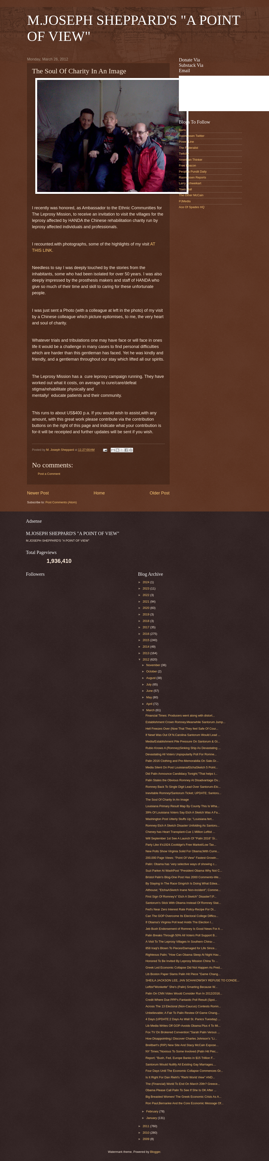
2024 (146, 582)
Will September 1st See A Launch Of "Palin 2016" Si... (181, 838)
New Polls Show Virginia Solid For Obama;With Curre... (182, 851)
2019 (146, 614)
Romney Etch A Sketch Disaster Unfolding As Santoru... (182, 825)
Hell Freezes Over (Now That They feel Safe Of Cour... (181, 728)
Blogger (155, 1152)
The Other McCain (191, 195)
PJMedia (185, 201)
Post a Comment (49, 474)
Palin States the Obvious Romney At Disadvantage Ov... (182, 780)
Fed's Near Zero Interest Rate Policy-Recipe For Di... (180, 909)
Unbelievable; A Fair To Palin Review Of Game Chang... (182, 1013)
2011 (146, 1126)
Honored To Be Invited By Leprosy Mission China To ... (181, 961)
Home (99, 493)
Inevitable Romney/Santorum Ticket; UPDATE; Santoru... (183, 793)
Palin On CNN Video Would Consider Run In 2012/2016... (183, 993)
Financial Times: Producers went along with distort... (180, 715)
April (149, 704)
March (150, 710)
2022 (146, 595)
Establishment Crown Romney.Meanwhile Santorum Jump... (185, 722)
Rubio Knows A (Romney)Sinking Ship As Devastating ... (183, 748)
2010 (146, 1132)
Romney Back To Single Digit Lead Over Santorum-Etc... (183, 786)
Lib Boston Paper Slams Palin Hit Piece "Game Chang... (182, 974)
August (151, 678)
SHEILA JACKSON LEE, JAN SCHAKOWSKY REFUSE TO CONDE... (192, 980)
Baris (182, 130)
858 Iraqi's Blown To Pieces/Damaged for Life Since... (181, 948)
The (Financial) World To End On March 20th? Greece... (182, 1084)
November (153, 665)
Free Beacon (187, 165)
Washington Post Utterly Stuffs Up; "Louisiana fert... (179, 819)
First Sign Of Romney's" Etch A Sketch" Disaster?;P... (180, 896)
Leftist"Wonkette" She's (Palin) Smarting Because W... (181, 987)
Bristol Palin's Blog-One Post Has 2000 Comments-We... (183, 877)
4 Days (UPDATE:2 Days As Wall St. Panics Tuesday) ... (182, 1019)
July (149, 684)
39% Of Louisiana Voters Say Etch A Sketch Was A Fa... (182, 812)
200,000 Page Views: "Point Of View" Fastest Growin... (182, 857)
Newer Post (38, 493)
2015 (146, 640)
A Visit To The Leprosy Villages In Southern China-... (180, 941)
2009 (146, 1139)
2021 (146, 601)
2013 (146, 653)
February (152, 1111)
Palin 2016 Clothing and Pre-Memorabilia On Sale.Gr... (182, 761)
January (152, 1118)
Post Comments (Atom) (61, 502)
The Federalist (188, 147)
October (152, 671)
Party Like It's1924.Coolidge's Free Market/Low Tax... (180, 844)
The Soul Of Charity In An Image (167, 799)
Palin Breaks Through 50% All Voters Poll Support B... (181, 935)
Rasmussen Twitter (191, 136)
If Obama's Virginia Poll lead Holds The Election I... (179, 922)
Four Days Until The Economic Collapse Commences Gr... (184, 1070)
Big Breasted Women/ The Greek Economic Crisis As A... (183, 1096)
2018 (146, 621)
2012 (146, 659)
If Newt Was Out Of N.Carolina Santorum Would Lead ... (182, 735)
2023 (146, 588)
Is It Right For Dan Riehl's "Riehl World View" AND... (180, 1077)
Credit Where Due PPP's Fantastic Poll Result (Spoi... (181, 999)
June (150, 690)
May (149, 697)
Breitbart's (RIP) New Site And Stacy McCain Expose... (181, 1045)
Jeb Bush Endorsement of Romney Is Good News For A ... (184, 928)
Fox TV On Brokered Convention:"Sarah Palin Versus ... (182, 1032)
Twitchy (184, 153)
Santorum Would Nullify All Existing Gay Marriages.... (180, 1064)
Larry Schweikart (190, 183)
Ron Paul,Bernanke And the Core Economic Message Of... (184, 1103)
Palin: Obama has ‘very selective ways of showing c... (181, 864)
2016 (146, 634)
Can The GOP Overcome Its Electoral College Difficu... (181, 916)
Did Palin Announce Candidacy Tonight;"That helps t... (181, 773)
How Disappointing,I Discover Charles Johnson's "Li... (181, 1038)
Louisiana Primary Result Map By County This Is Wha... (182, 806)
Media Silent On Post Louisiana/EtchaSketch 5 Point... (181, 767)
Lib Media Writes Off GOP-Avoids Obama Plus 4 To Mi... (182, 1025)
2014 (146, 646)
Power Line (186, 141)
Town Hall (185, 189)
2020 (146, 608)
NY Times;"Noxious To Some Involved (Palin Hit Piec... (181, 1051)
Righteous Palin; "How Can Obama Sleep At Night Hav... (183, 954)
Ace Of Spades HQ (192, 207)
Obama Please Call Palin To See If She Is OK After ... (180, 1090)
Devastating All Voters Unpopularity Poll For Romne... (181, 754)
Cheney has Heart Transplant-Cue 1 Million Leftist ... (180, 832)
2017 (146, 627)
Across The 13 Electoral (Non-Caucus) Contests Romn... (183, 1006)
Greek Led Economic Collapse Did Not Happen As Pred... (183, 967)
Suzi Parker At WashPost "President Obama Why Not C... (183, 870)
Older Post (160, 493)
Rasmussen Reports (192, 177)
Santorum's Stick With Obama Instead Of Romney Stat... (183, 903)
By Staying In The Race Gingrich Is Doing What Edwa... (182, 883)
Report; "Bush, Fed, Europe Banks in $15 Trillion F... (180, 1058)
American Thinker (190, 159)
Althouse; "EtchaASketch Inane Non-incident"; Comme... (183, 890)
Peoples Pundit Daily (193, 171)
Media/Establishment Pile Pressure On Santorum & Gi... (182, 741)
